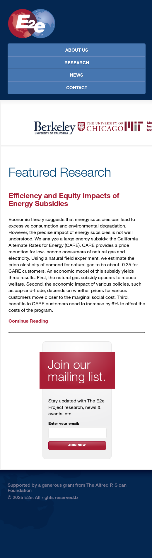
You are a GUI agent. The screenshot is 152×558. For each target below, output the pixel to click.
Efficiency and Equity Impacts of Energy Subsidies (63, 199)
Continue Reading (28, 320)
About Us (76, 50)
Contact (76, 87)
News (76, 74)
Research (76, 62)
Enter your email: (63, 423)
